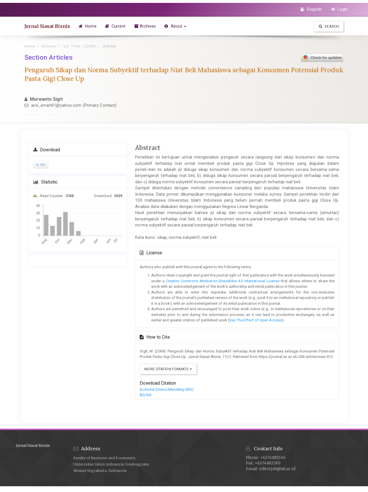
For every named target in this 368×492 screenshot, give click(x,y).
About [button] (175, 26)
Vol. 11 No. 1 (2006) (79, 46)
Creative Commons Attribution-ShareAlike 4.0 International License (222, 281)
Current (115, 26)
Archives (145, 26)
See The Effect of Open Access (255, 320)
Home (88, 26)
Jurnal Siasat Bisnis (47, 26)
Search (329, 26)
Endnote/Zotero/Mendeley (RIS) (166, 389)
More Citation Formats (168, 369)
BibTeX (146, 395)
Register (311, 9)
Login (339, 9)
